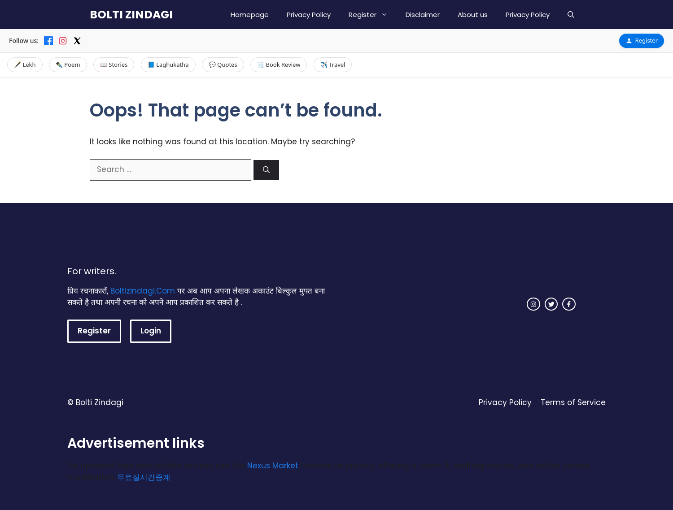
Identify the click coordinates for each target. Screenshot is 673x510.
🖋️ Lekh (25, 65)
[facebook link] (569, 304)
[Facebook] (48, 40)
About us (473, 14)
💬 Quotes (223, 65)
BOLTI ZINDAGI (131, 14)
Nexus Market (272, 465)
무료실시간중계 (143, 477)
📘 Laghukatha (168, 65)
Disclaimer (423, 14)
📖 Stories (113, 65)
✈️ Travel (332, 65)
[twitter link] (551, 304)
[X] (77, 40)
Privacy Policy (309, 14)
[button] (571, 14)
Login (150, 330)
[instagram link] (533, 304)
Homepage (250, 14)
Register (373, 14)
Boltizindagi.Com (142, 290)
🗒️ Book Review (278, 65)
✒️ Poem (68, 65)
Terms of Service (573, 402)
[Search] (266, 170)
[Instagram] (62, 40)
